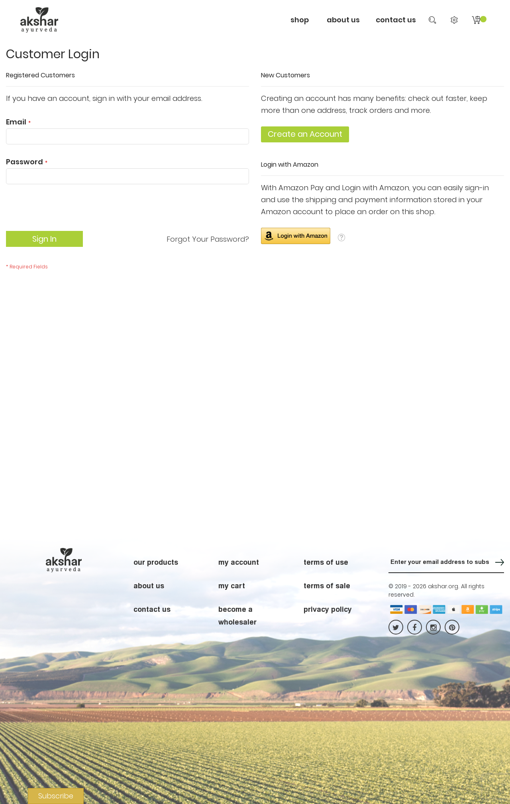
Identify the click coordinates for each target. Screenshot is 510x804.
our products (155, 562)
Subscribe (55, 796)
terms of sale (327, 585)
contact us (396, 20)
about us (148, 585)
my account (238, 562)
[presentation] (66, 211)
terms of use (326, 562)
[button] (341, 237)
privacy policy (328, 609)
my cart (231, 585)
